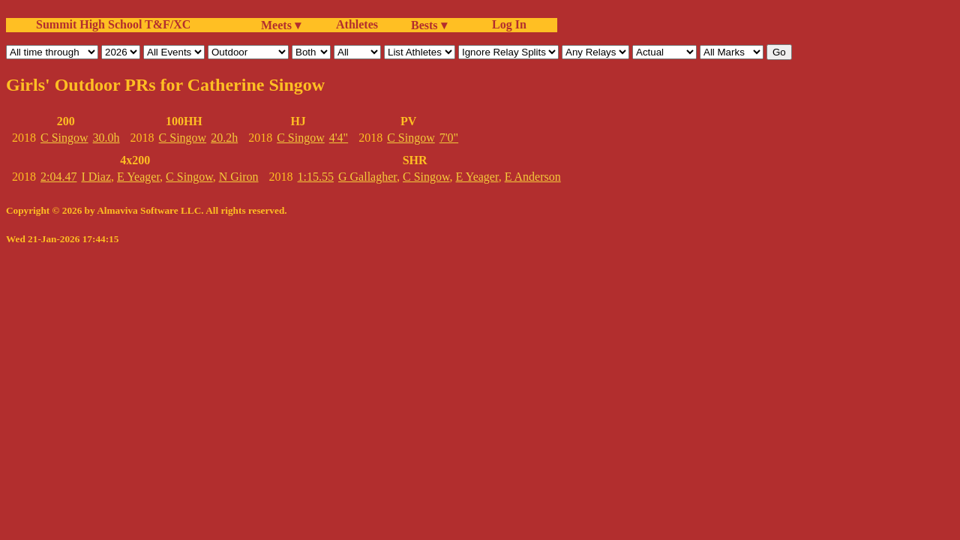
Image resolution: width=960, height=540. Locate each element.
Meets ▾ (281, 25)
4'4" (338, 137)
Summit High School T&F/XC (113, 24)
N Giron (239, 176)
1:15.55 (316, 176)
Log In (506, 24)
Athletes (357, 24)
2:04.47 (58, 176)
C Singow (64, 137)
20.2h (224, 137)
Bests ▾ (429, 25)
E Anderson (533, 176)
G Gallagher (367, 176)
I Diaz (96, 176)
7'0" (449, 137)
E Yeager (138, 176)
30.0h (106, 137)
